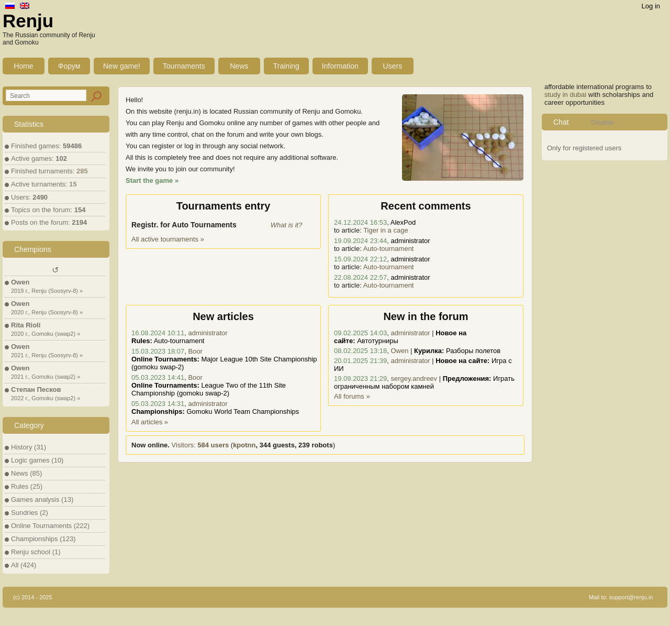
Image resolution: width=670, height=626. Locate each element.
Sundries (24, 513)
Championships (34, 539)
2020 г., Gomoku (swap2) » (45, 334)
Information (340, 66)
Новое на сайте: (462, 361)
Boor (195, 351)
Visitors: (200, 445)
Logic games (30, 460)
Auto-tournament (388, 248)
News (239, 66)
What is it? (287, 225)
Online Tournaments (41, 526)
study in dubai (565, 94)
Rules (19, 486)
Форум (69, 66)
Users (393, 66)
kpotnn (244, 445)
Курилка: (429, 351)
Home (23, 66)
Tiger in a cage (385, 230)
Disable (602, 122)
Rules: (141, 341)
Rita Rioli (25, 325)
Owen (20, 282)
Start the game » (152, 180)
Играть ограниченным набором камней (424, 382)
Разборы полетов (473, 351)
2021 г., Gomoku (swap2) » (45, 377)
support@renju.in (631, 597)
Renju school (30, 552)
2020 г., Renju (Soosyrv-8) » (47, 312)
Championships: (158, 411)
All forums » (352, 396)
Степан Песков (36, 389)
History (21, 447)
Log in (651, 6)
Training (286, 66)
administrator (207, 333)
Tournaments (184, 66)
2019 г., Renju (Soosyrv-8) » (47, 291)
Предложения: (467, 378)
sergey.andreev (413, 378)
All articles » (149, 422)
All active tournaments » (167, 239)
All (14, 565)
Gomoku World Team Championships (242, 411)
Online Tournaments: (165, 359)
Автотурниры (377, 341)
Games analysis (35, 499)
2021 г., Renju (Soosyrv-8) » (47, 355)
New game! (121, 66)
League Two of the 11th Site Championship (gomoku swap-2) (208, 389)
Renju (28, 20)
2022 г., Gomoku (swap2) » (45, 398)
